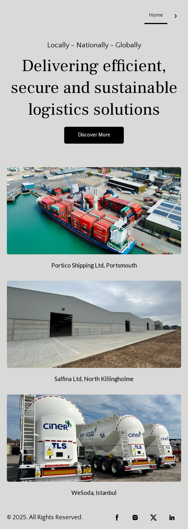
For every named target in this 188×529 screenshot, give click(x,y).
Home (156, 15)
